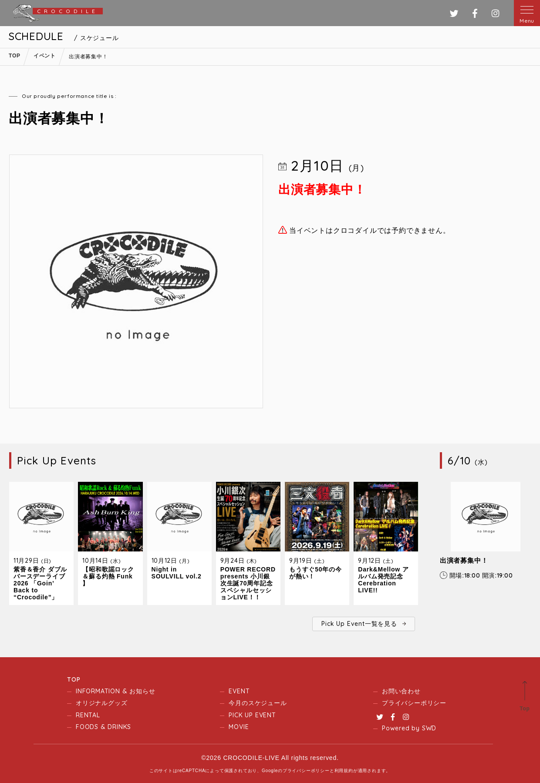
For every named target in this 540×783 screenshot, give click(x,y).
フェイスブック (474, 13)
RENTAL (88, 715)
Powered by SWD (409, 728)
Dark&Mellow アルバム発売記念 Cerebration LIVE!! (383, 580)
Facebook (392, 716)
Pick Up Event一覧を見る (359, 624)
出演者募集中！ (464, 560)
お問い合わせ (401, 691)
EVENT (239, 691)
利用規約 (343, 770)
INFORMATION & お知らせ (115, 691)
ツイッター (454, 13)
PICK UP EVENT (252, 715)
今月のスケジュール (258, 703)
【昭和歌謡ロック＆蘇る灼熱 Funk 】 (108, 576)
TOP (73, 679)
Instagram (406, 716)
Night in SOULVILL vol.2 (177, 573)
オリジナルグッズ (101, 703)
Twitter (379, 716)
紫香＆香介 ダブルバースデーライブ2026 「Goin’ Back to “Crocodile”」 (40, 583)
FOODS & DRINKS (103, 727)
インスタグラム (495, 13)
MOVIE (239, 727)
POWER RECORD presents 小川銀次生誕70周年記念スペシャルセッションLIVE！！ (248, 583)
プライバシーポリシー (414, 703)
